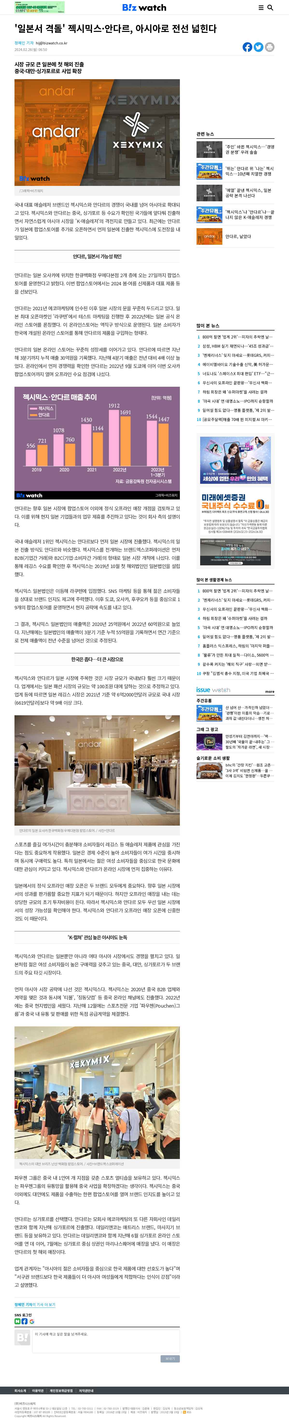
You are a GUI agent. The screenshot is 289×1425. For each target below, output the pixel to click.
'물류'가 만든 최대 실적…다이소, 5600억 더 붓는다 (244, 655)
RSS (187, 1412)
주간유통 (204, 700)
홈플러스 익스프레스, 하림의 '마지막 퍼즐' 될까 (241, 646)
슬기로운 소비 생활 (213, 758)
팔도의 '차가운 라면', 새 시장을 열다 (253, 747)
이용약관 (38, 1390)
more (270, 691)
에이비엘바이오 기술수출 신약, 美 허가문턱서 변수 (244, 364)
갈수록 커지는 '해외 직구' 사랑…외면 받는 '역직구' (244, 664)
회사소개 (20, 1390)
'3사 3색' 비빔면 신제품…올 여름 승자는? (257, 770)
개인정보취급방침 (61, 1390)
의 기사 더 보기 (35, 1304)
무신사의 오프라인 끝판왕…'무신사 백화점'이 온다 (244, 383)
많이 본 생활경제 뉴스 (214, 580)
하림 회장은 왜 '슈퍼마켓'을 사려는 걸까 (235, 392)
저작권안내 (86, 1390)
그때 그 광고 (207, 729)
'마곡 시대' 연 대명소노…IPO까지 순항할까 (238, 401)
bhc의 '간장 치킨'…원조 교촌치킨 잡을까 (257, 764)
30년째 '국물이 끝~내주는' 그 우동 (252, 741)
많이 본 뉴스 (208, 325)
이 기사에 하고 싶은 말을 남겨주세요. (106, 1341)
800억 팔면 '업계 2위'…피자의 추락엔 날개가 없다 (243, 337)
